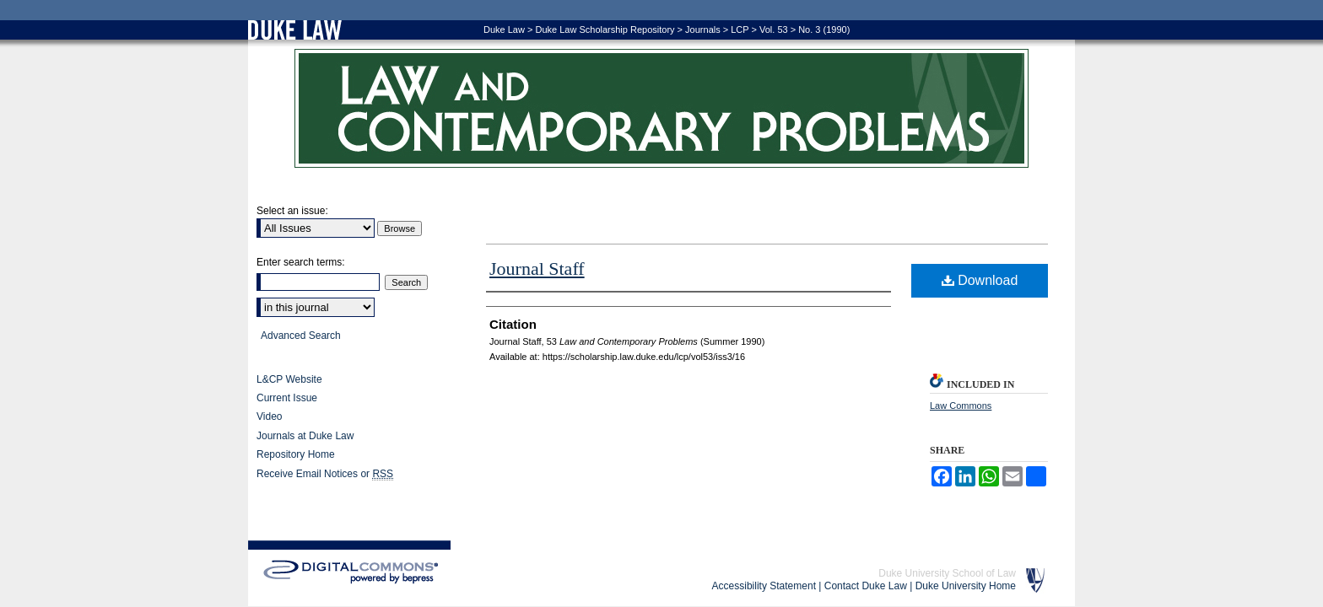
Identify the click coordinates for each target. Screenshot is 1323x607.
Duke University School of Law (947, 573)
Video (269, 416)
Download (980, 280)
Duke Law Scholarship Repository (604, 29)
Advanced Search (301, 335)
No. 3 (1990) (824, 29)
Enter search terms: (300, 262)
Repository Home (295, 454)
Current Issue (286, 398)
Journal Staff (537, 268)
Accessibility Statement (764, 586)
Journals (703, 29)
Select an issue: (292, 211)
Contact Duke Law (865, 586)
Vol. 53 (773, 29)
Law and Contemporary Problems (661, 108)
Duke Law (504, 29)
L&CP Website (289, 379)
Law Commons (960, 405)
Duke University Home (965, 586)
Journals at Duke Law (305, 436)
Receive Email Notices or (324, 474)
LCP (739, 29)
